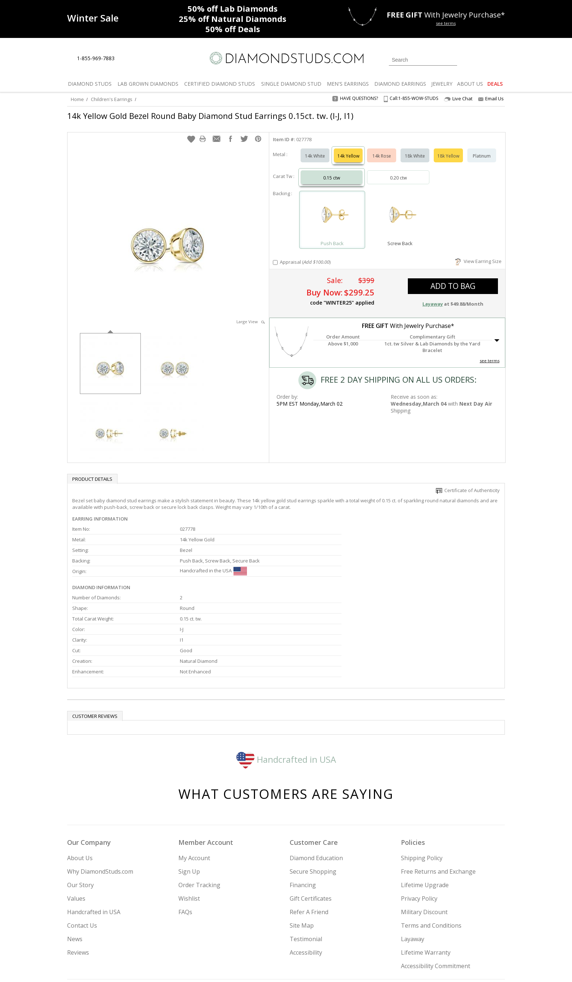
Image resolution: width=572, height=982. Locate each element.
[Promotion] (93, 18)
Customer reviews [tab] (94, 642)
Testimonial (306, 865)
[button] (191, 132)
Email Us (491, 98)
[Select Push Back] (332, 209)
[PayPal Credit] (344, 966)
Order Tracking (199, 811)
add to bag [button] (452, 279)
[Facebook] (418, 939)
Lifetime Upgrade (425, 811)
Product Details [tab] (92, 471)
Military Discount (424, 838)
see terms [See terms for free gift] (446, 23)
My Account (194, 784)
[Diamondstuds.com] (286, 58)
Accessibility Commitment (435, 892)
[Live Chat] (126, 59)
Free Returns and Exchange (438, 798)
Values (76, 825)
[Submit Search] (451, 60)
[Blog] (454, 939)
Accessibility (306, 879)
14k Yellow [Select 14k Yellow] (348, 149)
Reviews (78, 879)
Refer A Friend (309, 838)
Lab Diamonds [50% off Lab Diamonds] (233, 8)
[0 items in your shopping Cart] (500, 59)
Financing (303, 811)
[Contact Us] (143, 58)
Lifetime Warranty (426, 879)
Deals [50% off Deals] (232, 28)
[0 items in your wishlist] (483, 59)
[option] (110, 355)
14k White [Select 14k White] (315, 149)
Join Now (315, 937)
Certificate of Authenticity (468, 483)
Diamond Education (316, 784)
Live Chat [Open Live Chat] (458, 98)
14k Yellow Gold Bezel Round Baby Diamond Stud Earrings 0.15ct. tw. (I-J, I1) (210, 115)
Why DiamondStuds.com (100, 798)
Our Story (80, 811)
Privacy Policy (419, 825)
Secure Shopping (313, 798)
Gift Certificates (311, 825)
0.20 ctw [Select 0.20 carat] (398, 170)
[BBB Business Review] (230, 966)
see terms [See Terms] (489, 353)
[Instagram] (381, 939)
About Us (80, 784)
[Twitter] (401, 939)
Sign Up (189, 798)
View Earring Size (478, 254)
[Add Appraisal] (275, 255)
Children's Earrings (111, 99)
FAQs (185, 838)
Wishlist (189, 825)
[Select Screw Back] (400, 209)
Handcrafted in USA (286, 685)
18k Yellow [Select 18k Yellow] (448, 149)
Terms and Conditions (431, 852)
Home (77, 99)
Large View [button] (250, 314)
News (74, 865)
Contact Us (82, 852)
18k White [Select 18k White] (415, 149)
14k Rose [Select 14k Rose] (381, 149)
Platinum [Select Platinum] (482, 149)
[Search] (423, 60)
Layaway (412, 865)
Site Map (302, 852)
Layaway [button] (432, 296)
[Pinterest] (434, 939)
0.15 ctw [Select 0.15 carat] (331, 170)
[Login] (467, 59)
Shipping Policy (421, 784)
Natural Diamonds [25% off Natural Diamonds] (232, 18)
